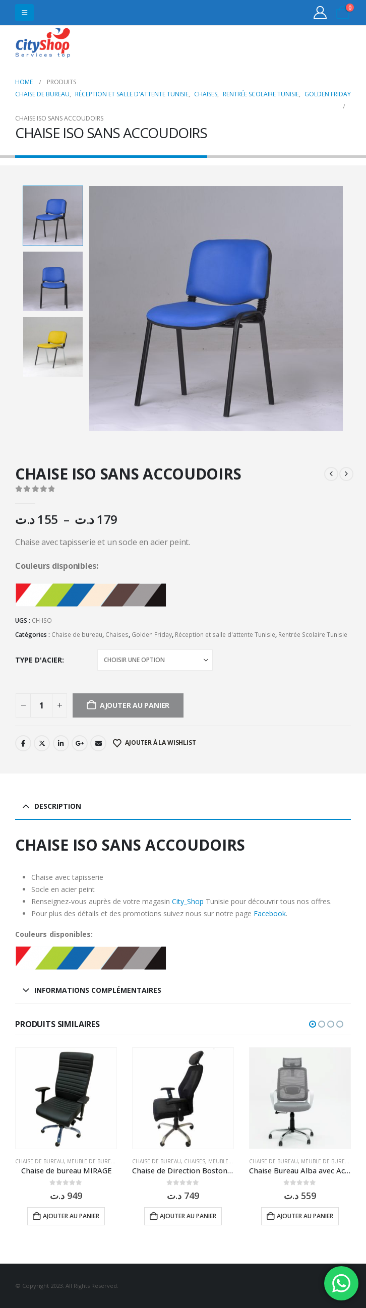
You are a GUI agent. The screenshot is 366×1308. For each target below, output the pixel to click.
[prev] (331, 474)
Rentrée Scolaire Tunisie (312, 634)
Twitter (42, 743)
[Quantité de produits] (41, 705)
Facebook (23, 743)
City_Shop (188, 901)
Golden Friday (152, 634)
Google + (80, 743)
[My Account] (320, 12)
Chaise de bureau (76, 634)
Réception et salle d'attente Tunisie (225, 634)
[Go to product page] (66, 1098)
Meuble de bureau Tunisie (103, 1161)
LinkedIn (61, 743)
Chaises (117, 634)
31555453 (312, 44)
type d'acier (38, 660)
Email (98, 743)
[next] (346, 474)
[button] (24, 12)
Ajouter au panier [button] (71, 1216)
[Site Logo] (43, 44)
